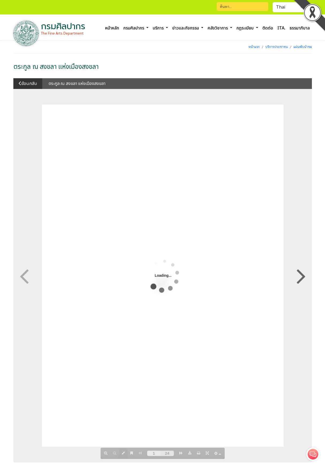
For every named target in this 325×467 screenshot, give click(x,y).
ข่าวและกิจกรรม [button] (186, 28)
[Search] (242, 6)
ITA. (281, 28)
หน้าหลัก (112, 28)
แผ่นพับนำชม (302, 46)
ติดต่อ (267, 28)
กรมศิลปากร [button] (134, 28)
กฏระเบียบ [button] (245, 28)
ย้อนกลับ (28, 83)
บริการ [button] (159, 28)
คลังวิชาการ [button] (218, 28)
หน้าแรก (254, 46)
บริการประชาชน (276, 46)
